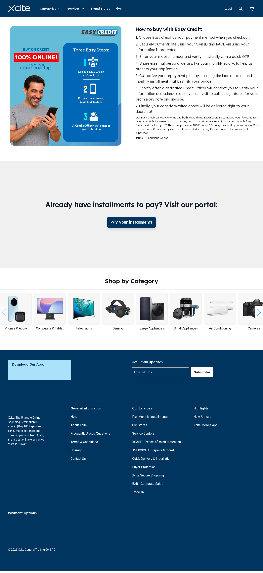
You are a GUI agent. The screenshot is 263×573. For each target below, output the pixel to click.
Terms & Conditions (84, 444)
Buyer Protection (143, 469)
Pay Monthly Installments (150, 418)
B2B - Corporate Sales (147, 485)
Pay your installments (131, 223)
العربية (228, 8)
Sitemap (76, 452)
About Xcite (79, 427)
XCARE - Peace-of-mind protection (156, 444)
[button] (259, 314)
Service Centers (143, 435)
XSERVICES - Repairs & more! (153, 452)
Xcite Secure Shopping (148, 477)
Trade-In (138, 494)
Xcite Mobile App (206, 427)
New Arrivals (202, 418)
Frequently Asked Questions (90, 435)
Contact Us (78, 460)
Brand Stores (100, 8)
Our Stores (139, 427)
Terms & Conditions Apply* (152, 137)
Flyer (119, 8)
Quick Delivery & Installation (151, 460)
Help (74, 418)
